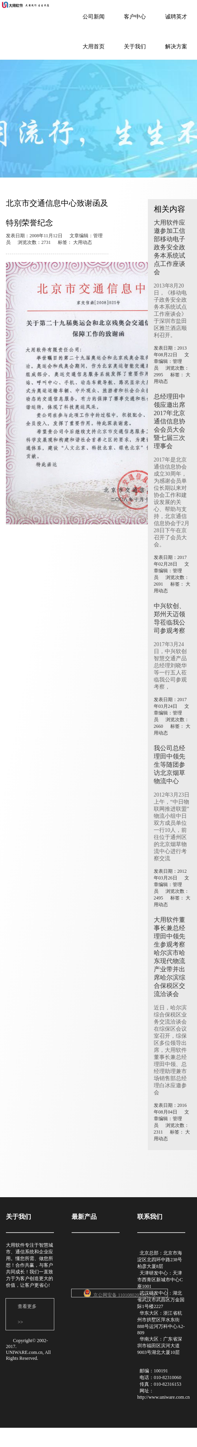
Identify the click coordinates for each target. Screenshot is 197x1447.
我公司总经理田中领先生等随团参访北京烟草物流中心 (169, 764)
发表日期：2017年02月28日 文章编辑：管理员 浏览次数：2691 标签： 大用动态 (172, 574)
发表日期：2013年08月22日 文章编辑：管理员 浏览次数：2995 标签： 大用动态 (172, 364)
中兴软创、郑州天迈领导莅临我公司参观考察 (169, 618)
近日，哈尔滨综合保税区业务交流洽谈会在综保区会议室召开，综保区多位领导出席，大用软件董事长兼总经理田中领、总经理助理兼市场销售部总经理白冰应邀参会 (170, 1050)
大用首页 (94, 46)
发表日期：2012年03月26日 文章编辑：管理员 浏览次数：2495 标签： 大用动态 (172, 887)
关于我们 (135, 46)
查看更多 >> (27, 1314)
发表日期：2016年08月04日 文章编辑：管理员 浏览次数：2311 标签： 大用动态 (172, 1122)
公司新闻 (94, 17)
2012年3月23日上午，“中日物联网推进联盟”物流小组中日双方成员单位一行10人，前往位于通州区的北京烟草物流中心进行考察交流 (172, 826)
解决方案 (176, 46)
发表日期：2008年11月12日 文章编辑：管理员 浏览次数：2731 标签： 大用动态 (54, 239)
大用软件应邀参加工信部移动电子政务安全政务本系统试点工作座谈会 (169, 247)
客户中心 (135, 17)
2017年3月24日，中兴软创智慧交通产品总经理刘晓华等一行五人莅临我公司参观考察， (170, 665)
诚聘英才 (176, 17)
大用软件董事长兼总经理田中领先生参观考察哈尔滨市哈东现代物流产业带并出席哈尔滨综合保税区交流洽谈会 (169, 956)
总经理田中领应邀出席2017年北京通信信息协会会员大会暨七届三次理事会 (169, 421)
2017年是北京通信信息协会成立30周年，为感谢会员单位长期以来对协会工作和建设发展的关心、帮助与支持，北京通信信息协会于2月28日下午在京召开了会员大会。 (172, 502)
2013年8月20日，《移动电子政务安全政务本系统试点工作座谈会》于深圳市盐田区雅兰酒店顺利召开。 (170, 310)
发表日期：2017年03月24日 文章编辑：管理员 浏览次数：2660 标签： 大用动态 (172, 716)
